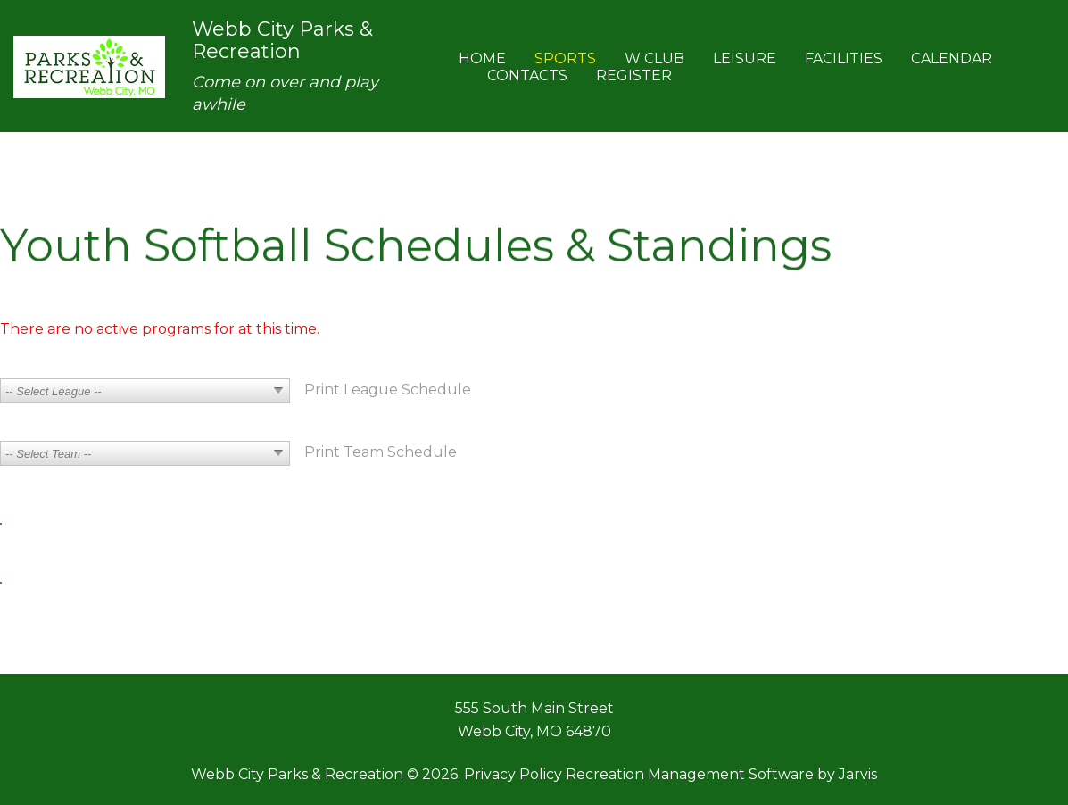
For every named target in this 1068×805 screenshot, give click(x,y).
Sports (565, 58)
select (278, 390)
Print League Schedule (387, 389)
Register (634, 75)
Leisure (744, 58)
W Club (654, 58)
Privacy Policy (513, 774)
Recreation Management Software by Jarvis (721, 774)
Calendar (951, 58)
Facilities (843, 58)
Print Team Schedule (380, 452)
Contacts (527, 75)
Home (482, 58)
